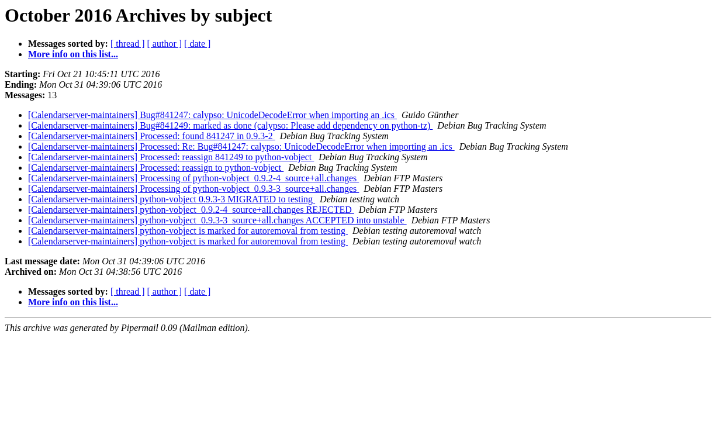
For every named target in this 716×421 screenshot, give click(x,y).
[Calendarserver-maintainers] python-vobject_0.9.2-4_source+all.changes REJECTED (191, 210)
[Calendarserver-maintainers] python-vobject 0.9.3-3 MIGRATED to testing (171, 199)
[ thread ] (127, 44)
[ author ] (164, 44)
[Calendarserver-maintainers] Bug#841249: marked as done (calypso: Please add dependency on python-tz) (230, 125)
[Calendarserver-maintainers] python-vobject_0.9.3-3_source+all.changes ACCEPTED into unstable (217, 220)
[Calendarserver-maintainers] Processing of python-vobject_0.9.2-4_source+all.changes (193, 178)
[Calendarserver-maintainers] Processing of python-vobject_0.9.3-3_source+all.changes (193, 189)
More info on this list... (73, 54)
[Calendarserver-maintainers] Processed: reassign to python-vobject (155, 167)
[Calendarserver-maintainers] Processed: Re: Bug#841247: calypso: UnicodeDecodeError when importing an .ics (241, 146)
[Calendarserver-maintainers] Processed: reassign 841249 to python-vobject (171, 157)
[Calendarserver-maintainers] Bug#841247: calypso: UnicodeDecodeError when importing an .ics (212, 115)
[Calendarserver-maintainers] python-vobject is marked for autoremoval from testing (188, 231)
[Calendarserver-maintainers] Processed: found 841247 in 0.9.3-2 (151, 136)
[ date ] (197, 44)
